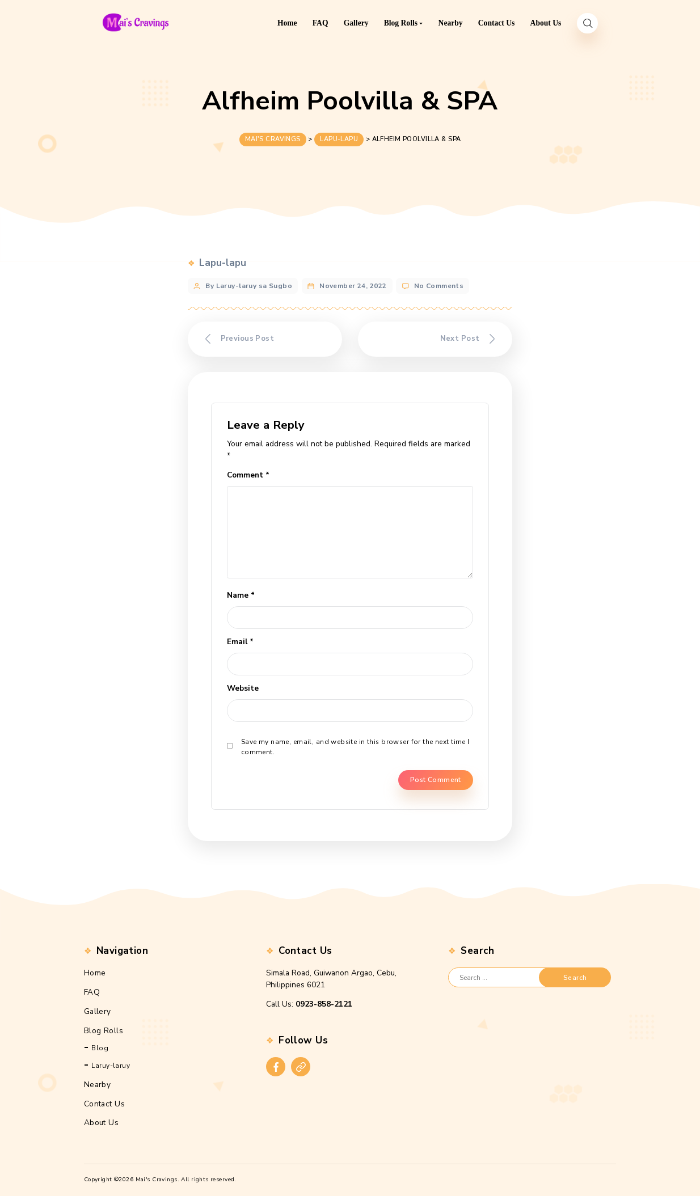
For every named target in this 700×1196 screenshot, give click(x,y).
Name (241, 595)
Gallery (97, 1011)
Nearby (97, 1084)
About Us (101, 1122)
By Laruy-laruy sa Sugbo (248, 283)
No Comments (439, 283)
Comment (248, 474)
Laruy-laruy (110, 1065)
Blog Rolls (103, 1030)
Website (243, 688)
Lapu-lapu (222, 261)
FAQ (92, 992)
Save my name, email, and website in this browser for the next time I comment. (355, 747)
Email (240, 641)
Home (95, 972)
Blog (99, 1048)
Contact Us (104, 1103)
